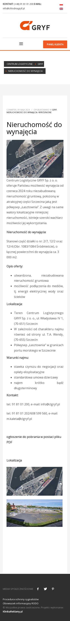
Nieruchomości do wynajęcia (22, 112)
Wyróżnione (45, 112)
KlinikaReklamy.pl (13, 611)
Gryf (54, 109)
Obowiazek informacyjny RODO (20, 603)
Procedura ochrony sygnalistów (21, 599)
